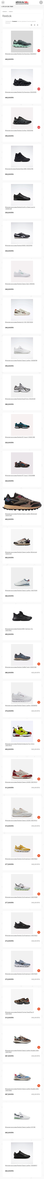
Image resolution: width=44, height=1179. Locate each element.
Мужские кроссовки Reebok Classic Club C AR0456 (20, 284)
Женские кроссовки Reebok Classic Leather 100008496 (21, 705)
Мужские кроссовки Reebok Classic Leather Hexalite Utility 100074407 (22, 1051)
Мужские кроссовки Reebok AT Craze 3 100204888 (20, 475)
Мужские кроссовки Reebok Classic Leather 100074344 (21, 590)
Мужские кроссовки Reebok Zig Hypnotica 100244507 (20, 54)
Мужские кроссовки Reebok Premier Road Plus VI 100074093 (19, 1013)
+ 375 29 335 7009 (7, 6)
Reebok (11, 11)
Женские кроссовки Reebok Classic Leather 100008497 (21, 1165)
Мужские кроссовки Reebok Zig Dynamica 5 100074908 (21, 897)
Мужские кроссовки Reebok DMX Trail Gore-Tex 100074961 (19, 629)
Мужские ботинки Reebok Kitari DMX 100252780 (19, 169)
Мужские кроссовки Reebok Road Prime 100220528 (20, 399)
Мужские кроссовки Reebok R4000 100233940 (18, 245)
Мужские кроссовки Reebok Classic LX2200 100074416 (21, 820)
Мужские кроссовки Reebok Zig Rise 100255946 (19, 130)
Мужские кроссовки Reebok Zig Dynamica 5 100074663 (21, 859)
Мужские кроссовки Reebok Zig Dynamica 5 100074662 (21, 935)
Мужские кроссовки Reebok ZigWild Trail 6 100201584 (20, 667)
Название (7, 23)
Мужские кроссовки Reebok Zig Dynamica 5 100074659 (21, 974)
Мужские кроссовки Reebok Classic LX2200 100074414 (21, 782)
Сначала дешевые (22, 21)
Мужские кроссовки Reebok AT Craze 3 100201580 (20, 437)
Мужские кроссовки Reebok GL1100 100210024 (19, 322)
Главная (4, 11)
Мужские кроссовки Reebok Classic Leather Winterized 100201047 (21, 553)
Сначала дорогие (31, 21)
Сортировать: (8, 21)
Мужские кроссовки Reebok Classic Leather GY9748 (20, 1127)
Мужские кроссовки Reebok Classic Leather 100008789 (21, 360)
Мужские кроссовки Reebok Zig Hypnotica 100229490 (20, 92)
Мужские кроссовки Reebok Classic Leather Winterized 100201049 (21, 514)
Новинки (14, 21)
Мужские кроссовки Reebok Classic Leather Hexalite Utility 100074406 (22, 1089)
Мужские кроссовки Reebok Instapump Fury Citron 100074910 (19, 744)
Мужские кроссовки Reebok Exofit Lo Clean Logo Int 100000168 (20, 208)
